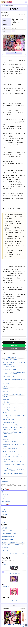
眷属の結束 (5, 388)
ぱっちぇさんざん (7, 459)
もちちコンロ (6, 626)
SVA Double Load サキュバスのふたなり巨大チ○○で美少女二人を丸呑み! (14, 372)
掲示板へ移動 (5, 481)
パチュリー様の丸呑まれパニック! (11, 448)
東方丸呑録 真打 (7, 436)
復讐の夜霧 (4, 528)
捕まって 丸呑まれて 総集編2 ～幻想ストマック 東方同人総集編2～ (14, 432)
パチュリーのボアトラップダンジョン (12, 454)
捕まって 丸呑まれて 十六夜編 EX (11, 425)
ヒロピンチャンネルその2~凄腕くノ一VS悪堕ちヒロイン (14, 553)
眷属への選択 (6, 402)
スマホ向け (5, 494)
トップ (2, 5)
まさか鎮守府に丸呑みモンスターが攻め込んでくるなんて (14, 465)
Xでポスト (14, 342)
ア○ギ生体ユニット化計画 (9, 357)
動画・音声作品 (6, 501)
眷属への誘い (6, 396)
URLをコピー (14, 348)
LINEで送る (14, 345)
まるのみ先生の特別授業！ (8, 536)
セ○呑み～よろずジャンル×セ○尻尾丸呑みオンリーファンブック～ (14, 416)
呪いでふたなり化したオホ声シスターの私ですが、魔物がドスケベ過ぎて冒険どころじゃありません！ (14, 542)
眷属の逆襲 (5, 386)
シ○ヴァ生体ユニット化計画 (10, 407)
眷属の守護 (5, 391)
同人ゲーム (4, 492)
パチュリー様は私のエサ (9, 451)
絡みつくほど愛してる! (8, 376)
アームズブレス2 (6, 550)
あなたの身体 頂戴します (9, 366)
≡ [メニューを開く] (26, 1)
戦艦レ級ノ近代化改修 (8, 419)
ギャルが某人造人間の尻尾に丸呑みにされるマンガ (14, 380)
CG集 (3, 499)
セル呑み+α (5, 412)
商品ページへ (14, 52)
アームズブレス (6, 547)
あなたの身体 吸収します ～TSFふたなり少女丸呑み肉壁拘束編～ (14, 363)
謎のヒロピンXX (7, 439)
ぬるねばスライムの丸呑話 (9, 441)
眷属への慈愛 (6, 399)
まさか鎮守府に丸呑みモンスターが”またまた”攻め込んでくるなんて (13, 469)
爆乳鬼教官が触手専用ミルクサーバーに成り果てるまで (14, 445)
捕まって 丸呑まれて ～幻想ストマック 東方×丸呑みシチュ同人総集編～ (14, 428)
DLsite (4, 320)
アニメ (3, 509)
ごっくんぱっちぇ (7, 404)
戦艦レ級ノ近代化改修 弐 (9, 422)
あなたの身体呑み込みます (9, 369)
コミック (4, 511)
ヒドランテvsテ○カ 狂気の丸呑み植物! (12, 462)
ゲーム (3, 507)
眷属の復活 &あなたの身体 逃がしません (13, 394)
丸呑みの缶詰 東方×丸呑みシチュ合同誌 (13, 473)
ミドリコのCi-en (6, 522)
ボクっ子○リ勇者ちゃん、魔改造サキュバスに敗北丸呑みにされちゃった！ (14, 544)
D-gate (3, 519)
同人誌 (3, 496)
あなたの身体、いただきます (10, 359)
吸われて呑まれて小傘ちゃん (10, 410)
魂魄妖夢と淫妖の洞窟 (7, 539)
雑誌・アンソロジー (7, 514)
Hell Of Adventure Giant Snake (9, 533)
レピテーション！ (6, 586)
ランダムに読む (14, 600)
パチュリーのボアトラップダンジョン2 (12, 456)
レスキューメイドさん (7, 530)
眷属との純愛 (6, 383)
